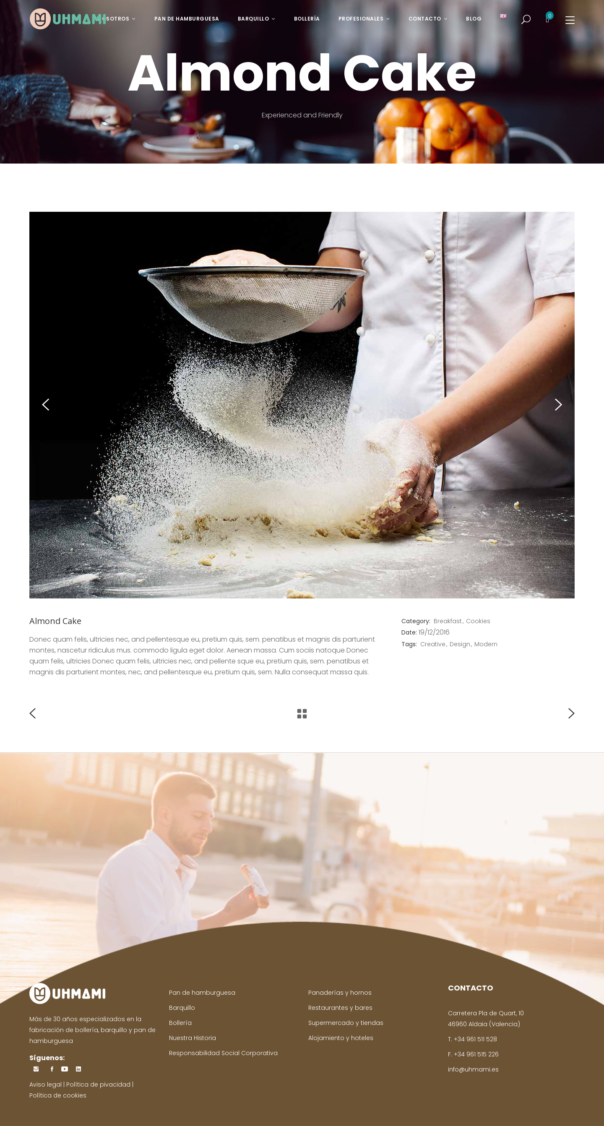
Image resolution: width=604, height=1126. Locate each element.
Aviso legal (45, 1084)
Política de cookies (57, 1095)
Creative (432, 644)
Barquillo (182, 1008)
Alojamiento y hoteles (340, 1038)
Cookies (478, 621)
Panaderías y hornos (340, 992)
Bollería (180, 1023)
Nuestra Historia (192, 1038)
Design (460, 644)
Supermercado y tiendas (345, 1023)
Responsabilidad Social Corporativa (223, 1053)
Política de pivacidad (98, 1084)
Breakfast (448, 621)
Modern (485, 644)
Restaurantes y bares (340, 1008)
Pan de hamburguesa (202, 992)
